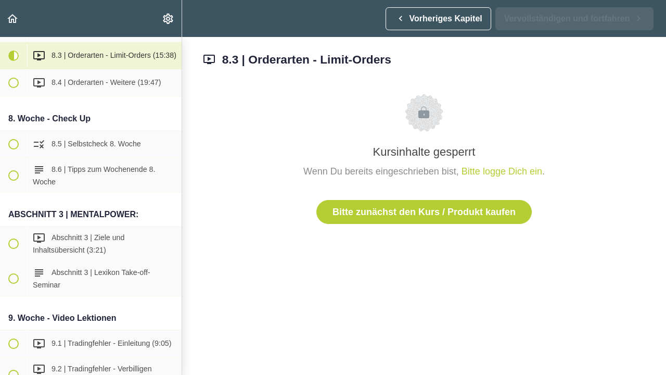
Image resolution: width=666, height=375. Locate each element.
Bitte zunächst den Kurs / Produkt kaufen (424, 212)
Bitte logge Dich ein (502, 171)
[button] (13, 18)
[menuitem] (169, 18)
